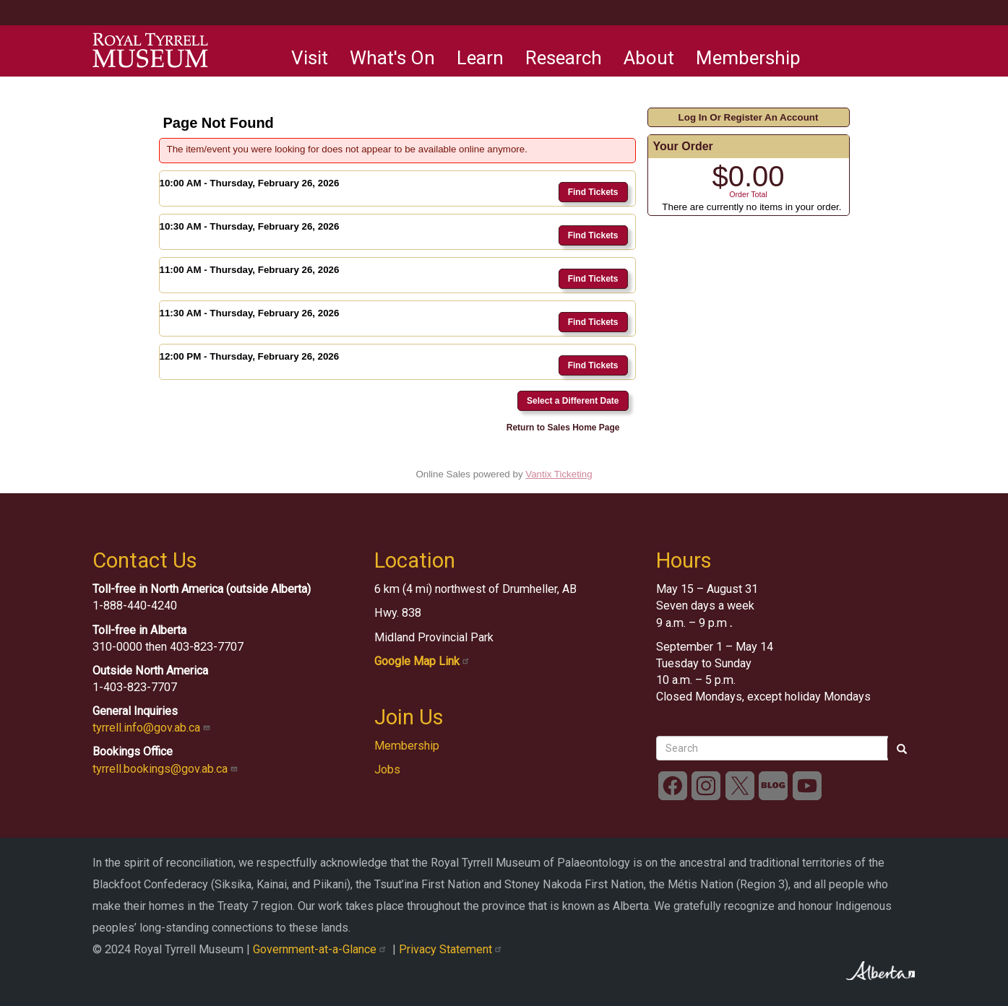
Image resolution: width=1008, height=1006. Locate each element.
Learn (480, 58)
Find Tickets (593, 192)
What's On (392, 58)
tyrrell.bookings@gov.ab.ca (166, 769)
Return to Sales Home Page (563, 427)
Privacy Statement (452, 949)
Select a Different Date (573, 401)
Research (563, 58)
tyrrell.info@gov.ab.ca (152, 727)
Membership (748, 58)
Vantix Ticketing (558, 474)
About (649, 58)
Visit (309, 58)
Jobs (387, 769)
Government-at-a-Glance (322, 949)
